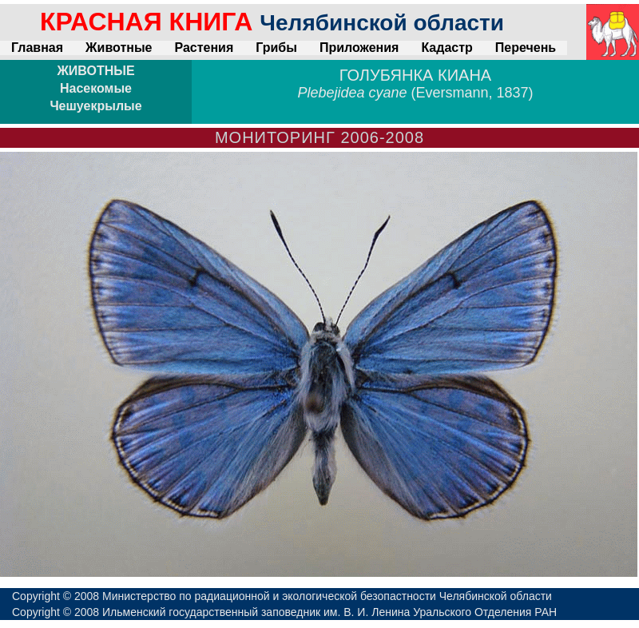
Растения (203, 47)
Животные (118, 47)
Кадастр (446, 47)
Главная (37, 47)
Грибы (276, 47)
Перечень (525, 47)
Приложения (359, 47)
